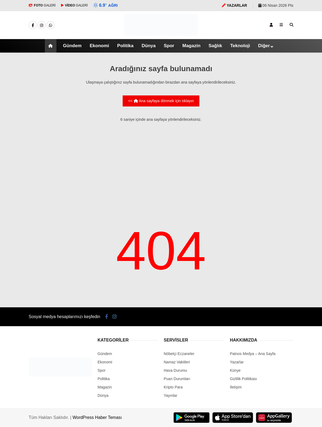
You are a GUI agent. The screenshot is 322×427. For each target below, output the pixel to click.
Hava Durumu (175, 370)
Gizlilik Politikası (243, 379)
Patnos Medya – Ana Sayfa (253, 354)
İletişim (236, 387)
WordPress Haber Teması (97, 417)
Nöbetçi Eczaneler (179, 354)
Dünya (149, 45)
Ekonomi (99, 45)
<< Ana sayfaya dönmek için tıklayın (161, 101)
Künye (235, 370)
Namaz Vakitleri (177, 362)
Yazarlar (237, 362)
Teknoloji (240, 45)
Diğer (264, 45)
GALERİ (42, 5)
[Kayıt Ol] (271, 25)
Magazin (191, 45)
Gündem (72, 45)
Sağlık (215, 45)
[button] (51, 46)
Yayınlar (170, 395)
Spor (169, 45)
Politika (125, 45)
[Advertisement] (161, 165)
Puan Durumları (177, 379)
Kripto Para (173, 387)
